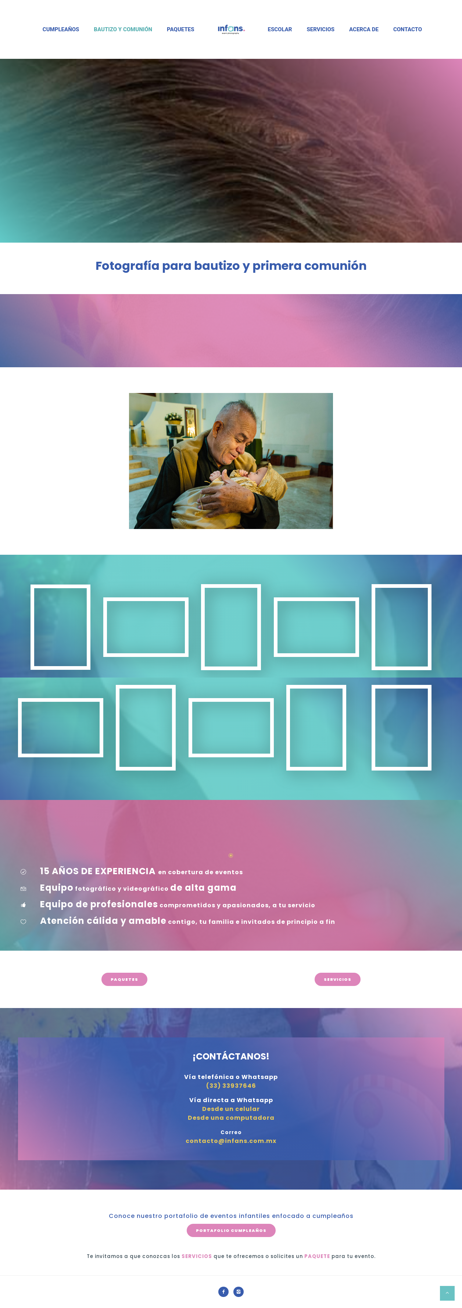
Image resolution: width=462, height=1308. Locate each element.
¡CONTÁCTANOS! (231, 1056)
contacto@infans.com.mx (231, 1141)
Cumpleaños (61, 29)
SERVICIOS (337, 979)
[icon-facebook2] (225, 1292)
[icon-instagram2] (238, 1292)
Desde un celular (231, 1109)
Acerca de (364, 29)
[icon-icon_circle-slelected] (231, 856)
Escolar (280, 29)
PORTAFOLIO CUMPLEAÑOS (231, 1230)
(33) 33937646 (231, 1086)
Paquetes (180, 29)
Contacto (407, 29)
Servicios (321, 29)
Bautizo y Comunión (123, 29)
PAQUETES (124, 979)
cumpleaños (333, 1216)
